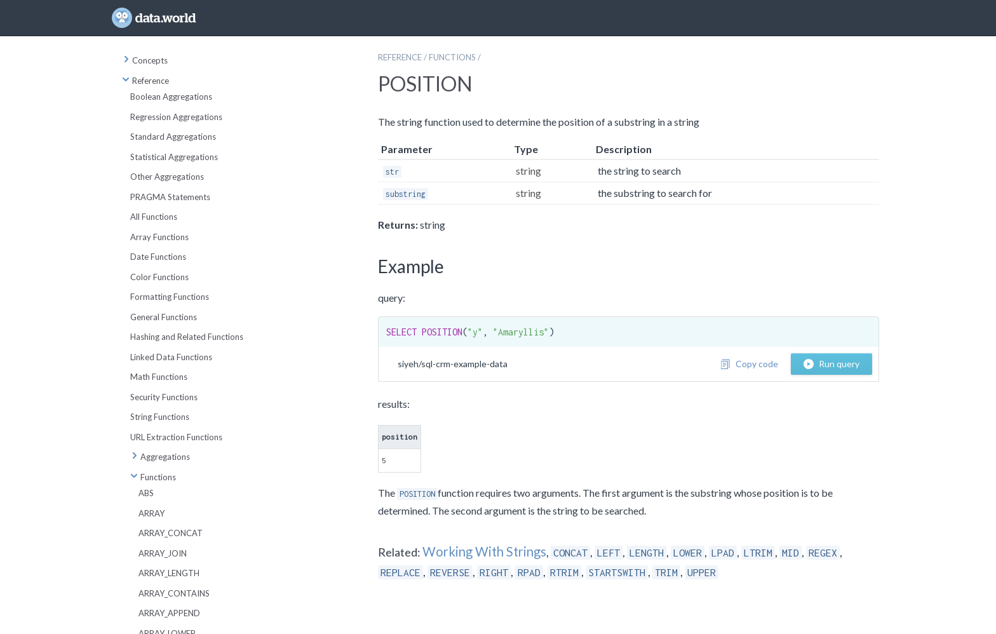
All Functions (153, 217)
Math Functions (158, 377)
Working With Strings (484, 551)
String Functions (159, 417)
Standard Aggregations (173, 137)
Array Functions (159, 237)
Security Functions (164, 397)
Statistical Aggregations (174, 157)
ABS (146, 493)
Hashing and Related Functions (186, 337)
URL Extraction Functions (176, 437)
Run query (831, 364)
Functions (153, 477)
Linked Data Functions (171, 357)
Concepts (145, 60)
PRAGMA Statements (170, 197)
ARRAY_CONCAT (170, 533)
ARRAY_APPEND (169, 613)
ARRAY (151, 513)
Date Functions (158, 257)
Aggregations (160, 457)
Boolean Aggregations (171, 96)
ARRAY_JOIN (162, 553)
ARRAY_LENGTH (168, 573)
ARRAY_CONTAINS (174, 593)
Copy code (749, 364)
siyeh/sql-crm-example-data (453, 363)
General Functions (163, 317)
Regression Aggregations (176, 117)
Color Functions (159, 277)
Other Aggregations (167, 177)
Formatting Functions (169, 297)
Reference (145, 81)
